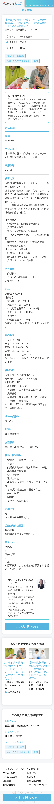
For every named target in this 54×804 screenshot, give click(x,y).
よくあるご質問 (10, 777)
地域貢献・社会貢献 (15, 56)
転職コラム (32, 773)
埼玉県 (8, 736)
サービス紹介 (9, 773)
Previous (5, 664)
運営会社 (7, 781)
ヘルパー (35, 725)
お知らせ (31, 777)
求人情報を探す (34, 769)
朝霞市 (19, 736)
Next (49, 664)
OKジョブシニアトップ (13, 769)
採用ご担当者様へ (35, 781)
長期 (36, 61)
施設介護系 (22, 725)
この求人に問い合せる (27, 626)
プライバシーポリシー (37, 785)
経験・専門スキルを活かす (18, 61)
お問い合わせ (9, 785)
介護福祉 (9, 725)
